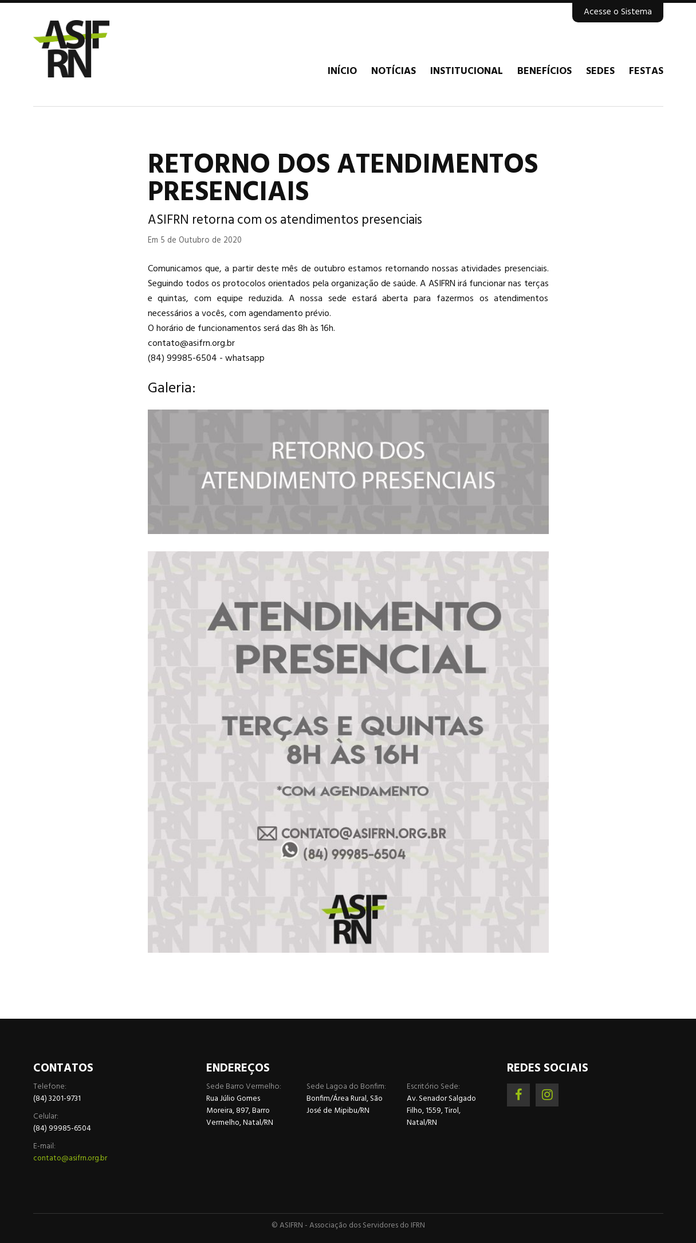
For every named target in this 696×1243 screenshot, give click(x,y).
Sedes (600, 71)
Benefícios (544, 71)
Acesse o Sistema (618, 12)
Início (342, 71)
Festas (646, 71)
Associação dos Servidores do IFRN (102, 48)
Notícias (393, 71)
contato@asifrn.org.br (70, 1158)
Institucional (466, 71)
